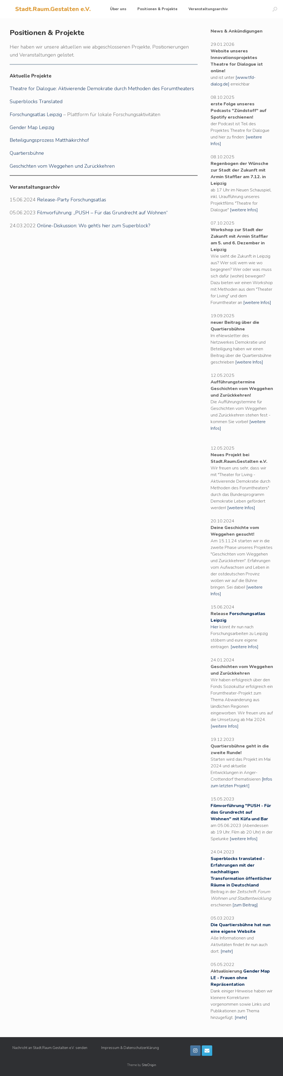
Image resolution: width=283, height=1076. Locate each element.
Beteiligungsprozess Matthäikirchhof (49, 140)
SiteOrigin (149, 1065)
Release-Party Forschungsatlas (71, 199)
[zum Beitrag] (245, 905)
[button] (275, 9)
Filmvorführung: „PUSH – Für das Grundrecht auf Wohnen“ (102, 212)
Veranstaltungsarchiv (208, 9)
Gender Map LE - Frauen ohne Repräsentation (240, 977)
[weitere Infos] (244, 210)
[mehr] (227, 951)
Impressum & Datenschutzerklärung (130, 1047)
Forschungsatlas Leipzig (36, 114)
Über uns (118, 9)
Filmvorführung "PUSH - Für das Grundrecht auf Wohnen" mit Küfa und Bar (241, 812)
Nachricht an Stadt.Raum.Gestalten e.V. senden (49, 1047)
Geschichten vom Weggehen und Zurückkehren (62, 166)
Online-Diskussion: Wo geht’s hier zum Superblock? (93, 225)
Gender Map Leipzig (32, 127)
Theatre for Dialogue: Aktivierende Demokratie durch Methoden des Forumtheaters (102, 88)
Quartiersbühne (27, 153)
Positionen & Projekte (157, 9)
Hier (214, 627)
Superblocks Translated (36, 101)
